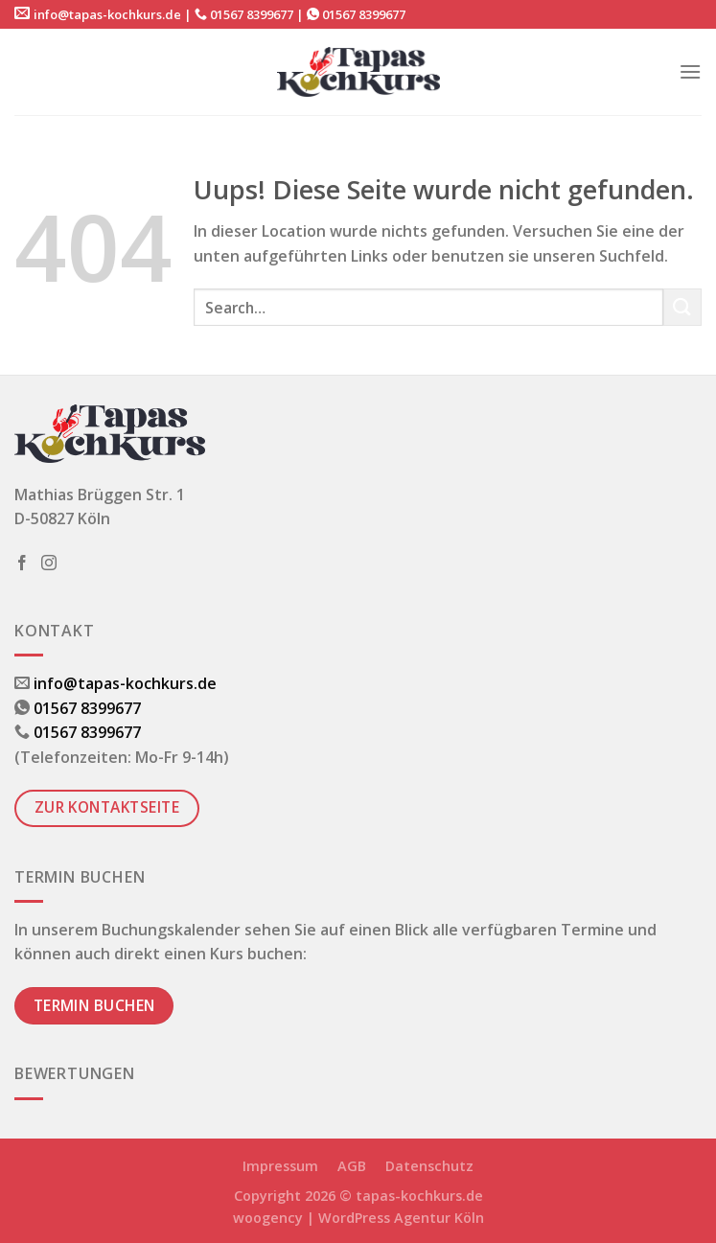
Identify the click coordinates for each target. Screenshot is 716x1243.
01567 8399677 (251, 14)
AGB (351, 1166)
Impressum (280, 1166)
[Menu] (690, 71)
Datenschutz (429, 1166)
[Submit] (682, 307)
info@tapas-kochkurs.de (107, 14)
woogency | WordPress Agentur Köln (358, 1217)
